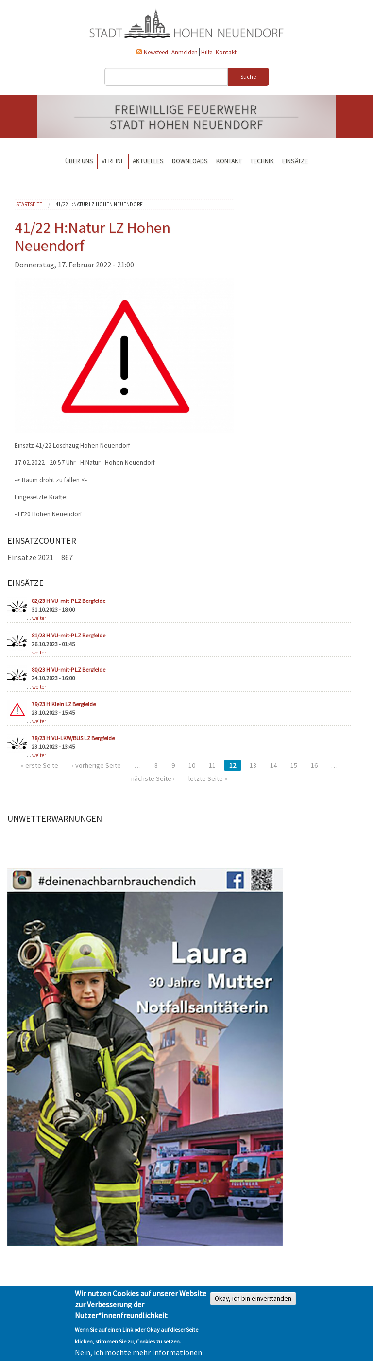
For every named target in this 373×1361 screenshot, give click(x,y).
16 (314, 765)
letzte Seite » (207, 778)
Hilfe (206, 52)
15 (293, 765)
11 (212, 765)
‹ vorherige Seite (96, 765)
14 (273, 765)
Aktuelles (148, 161)
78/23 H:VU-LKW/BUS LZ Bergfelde (73, 738)
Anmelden (184, 52)
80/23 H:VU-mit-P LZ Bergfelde (68, 669)
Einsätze (295, 161)
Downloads (190, 161)
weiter (39, 618)
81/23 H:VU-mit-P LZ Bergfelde (68, 635)
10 (191, 765)
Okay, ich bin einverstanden (253, 1298)
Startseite (29, 204)
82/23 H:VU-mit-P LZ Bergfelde (68, 600)
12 (232, 765)
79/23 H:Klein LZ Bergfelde (64, 703)
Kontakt (226, 52)
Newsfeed (156, 52)
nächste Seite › (153, 778)
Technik (262, 161)
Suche (248, 76)
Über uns (79, 161)
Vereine (113, 161)
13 (253, 765)
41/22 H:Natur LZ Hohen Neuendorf (99, 204)
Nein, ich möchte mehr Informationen (138, 1352)
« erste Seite (39, 765)
